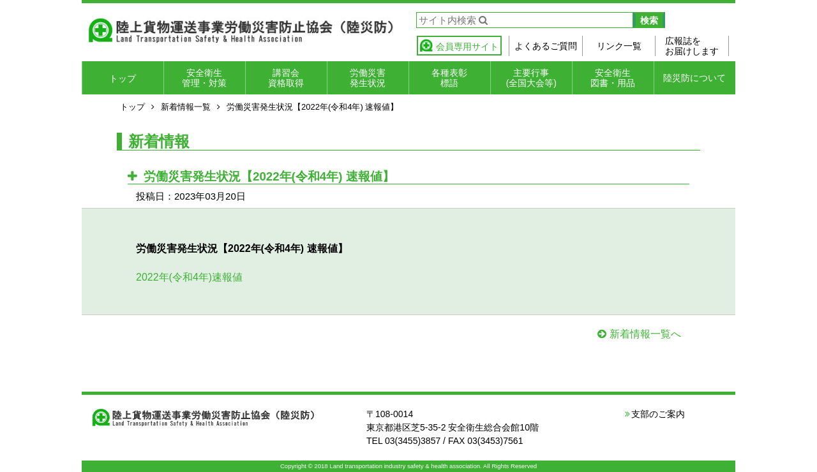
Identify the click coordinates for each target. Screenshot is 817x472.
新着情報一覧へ (645, 333)
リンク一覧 (619, 46)
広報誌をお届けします (692, 46)
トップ (122, 78)
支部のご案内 (658, 414)
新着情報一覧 (186, 107)
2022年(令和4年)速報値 (189, 277)
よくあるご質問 (545, 46)
